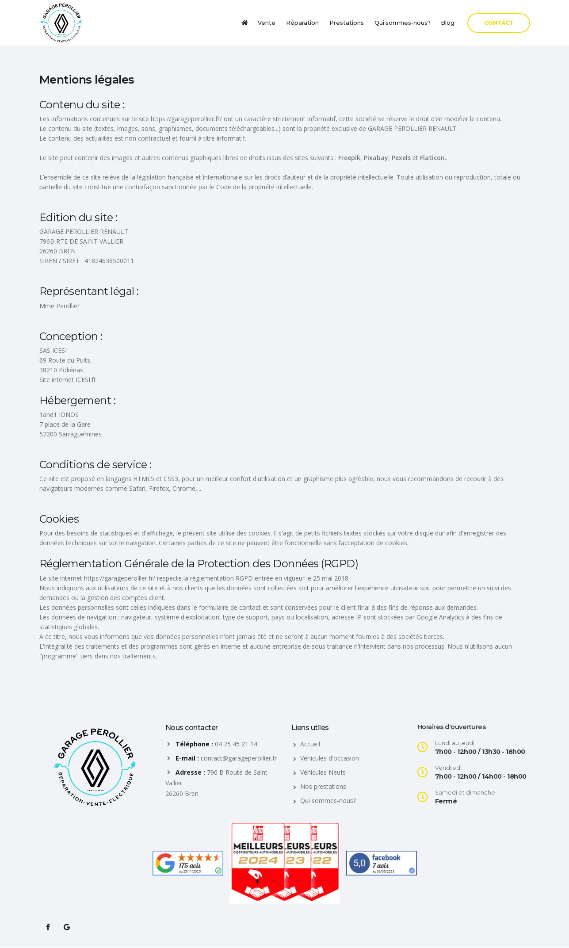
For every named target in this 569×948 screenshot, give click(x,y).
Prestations (346, 22)
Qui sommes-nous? (402, 22)
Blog (447, 22)
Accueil (310, 744)
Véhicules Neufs (323, 772)
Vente (266, 22)
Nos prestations (323, 786)
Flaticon (432, 157)
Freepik (349, 157)
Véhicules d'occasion (329, 758)
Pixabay (376, 157)
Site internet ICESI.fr (67, 379)
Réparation (302, 22)
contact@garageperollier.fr (239, 758)
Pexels (401, 157)
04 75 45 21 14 (236, 744)
